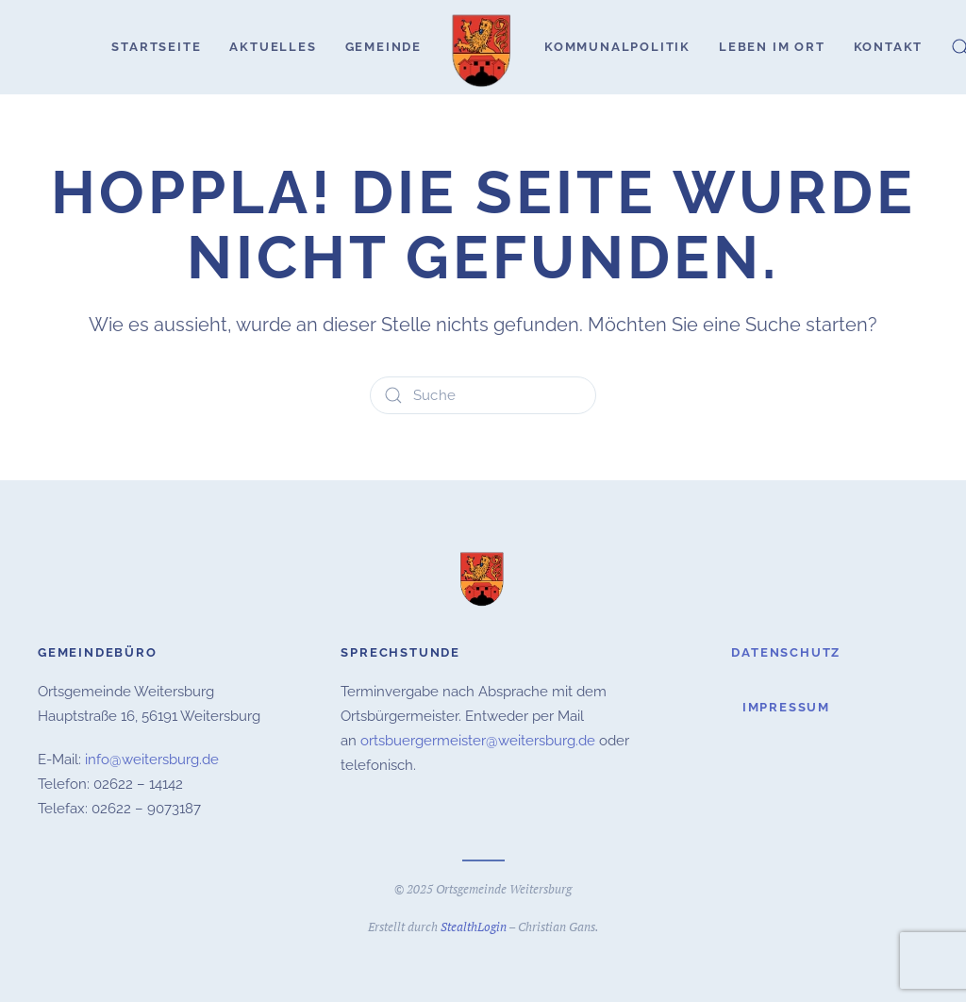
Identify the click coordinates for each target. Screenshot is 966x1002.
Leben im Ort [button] (772, 47)
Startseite (156, 47)
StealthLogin (474, 924)
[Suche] (483, 395)
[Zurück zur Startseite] (483, 47)
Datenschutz (786, 652)
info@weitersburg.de (152, 757)
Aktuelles (272, 47)
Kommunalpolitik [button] (617, 47)
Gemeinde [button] (383, 47)
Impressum (786, 705)
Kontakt (889, 47)
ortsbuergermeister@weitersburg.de (477, 738)
